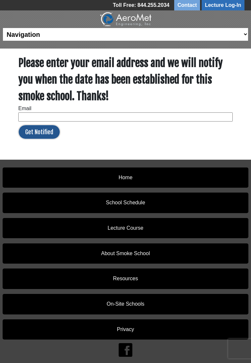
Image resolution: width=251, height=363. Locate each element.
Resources (125, 278)
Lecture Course (125, 228)
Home (126, 177)
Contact (187, 5)
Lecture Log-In (223, 5)
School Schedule (125, 202)
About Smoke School (125, 253)
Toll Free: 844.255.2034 (141, 5)
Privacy (125, 329)
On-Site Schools (125, 304)
